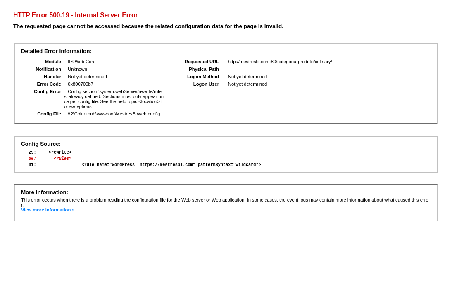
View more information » (48, 213)
